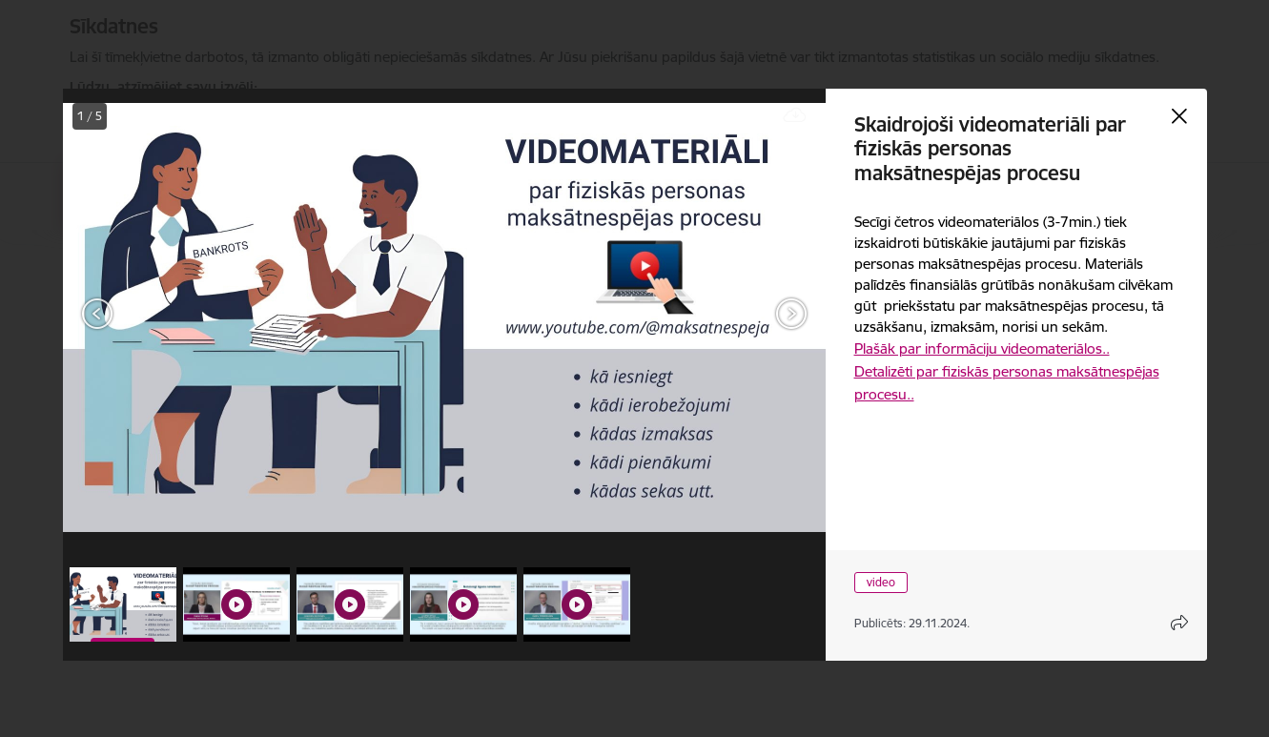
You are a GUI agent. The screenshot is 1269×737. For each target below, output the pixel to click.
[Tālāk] (791, 313)
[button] (123, 604)
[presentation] (177, 315)
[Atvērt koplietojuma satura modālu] (1179, 622)
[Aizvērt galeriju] (1179, 116)
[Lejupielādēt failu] (795, 116)
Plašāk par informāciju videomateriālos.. (982, 348)
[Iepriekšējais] (97, 313)
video (881, 582)
